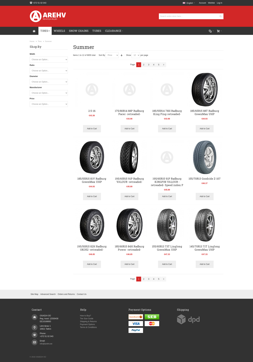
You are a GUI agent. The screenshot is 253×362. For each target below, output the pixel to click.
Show (128, 55)
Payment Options (87, 324)
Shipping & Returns (88, 321)
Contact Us (81, 294)
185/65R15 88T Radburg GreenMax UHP (204, 112)
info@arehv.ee (46, 344)
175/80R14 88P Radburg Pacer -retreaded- (129, 112)
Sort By (102, 55)
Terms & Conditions (88, 327)
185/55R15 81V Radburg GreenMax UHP (91, 180)
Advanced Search (48, 294)
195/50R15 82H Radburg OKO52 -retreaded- (92, 248)
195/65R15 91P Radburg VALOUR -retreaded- (129, 180)
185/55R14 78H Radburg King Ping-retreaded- (167, 112)
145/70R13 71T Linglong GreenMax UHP (205, 248)
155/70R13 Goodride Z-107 (205, 178)
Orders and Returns (66, 294)
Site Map (34, 294)
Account (202, 3)
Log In (219, 3)
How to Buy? (85, 316)
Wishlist (211, 3)
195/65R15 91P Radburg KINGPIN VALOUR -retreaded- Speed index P (167, 182)
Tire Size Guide (86, 318)
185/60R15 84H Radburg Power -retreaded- (129, 248)
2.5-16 (91, 110)
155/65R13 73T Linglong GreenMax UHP (167, 248)
